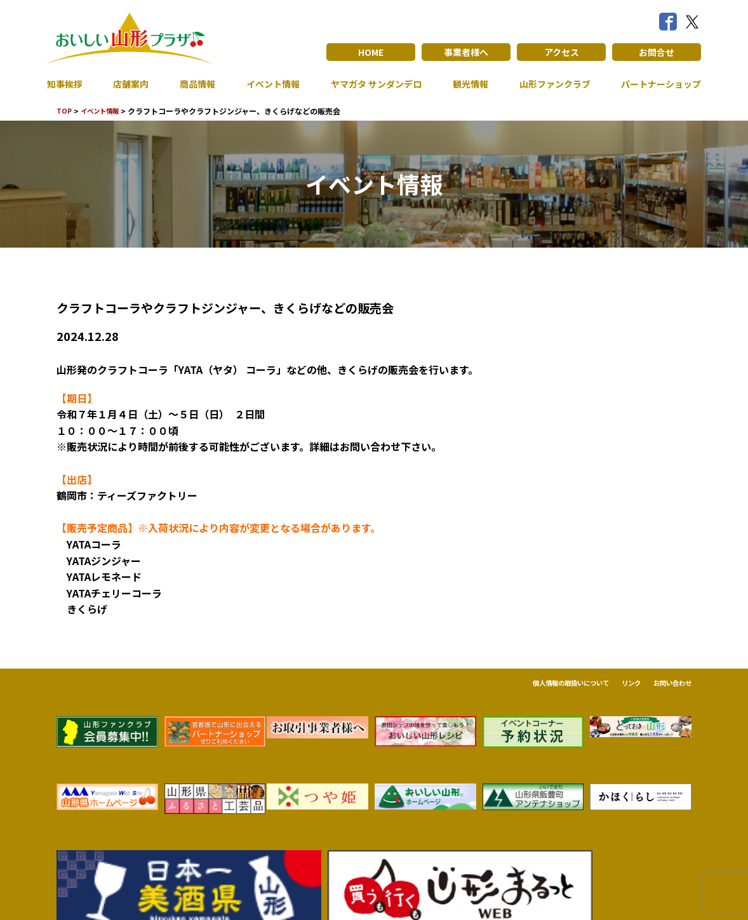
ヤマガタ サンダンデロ (369, 83)
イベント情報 (265, 83)
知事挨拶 (67, 83)
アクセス (562, 52)
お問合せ (656, 52)
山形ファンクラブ (547, 83)
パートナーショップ (655, 83)
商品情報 (192, 83)
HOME (371, 52)
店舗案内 (129, 83)
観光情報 (464, 83)
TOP (65, 110)
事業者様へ (466, 52)
